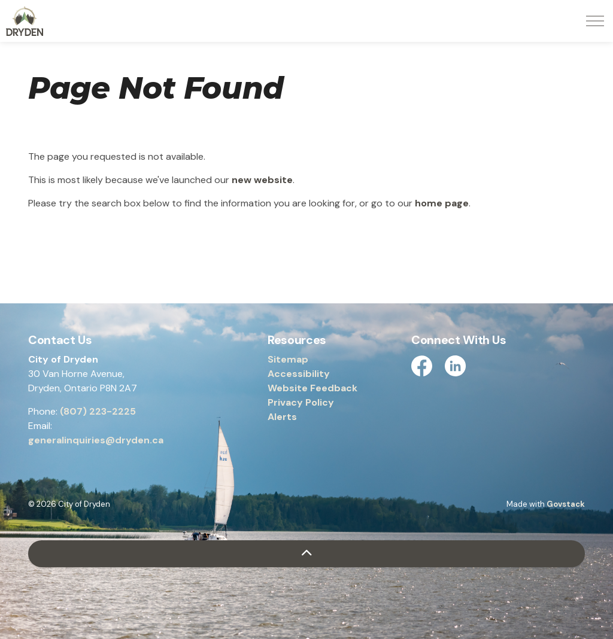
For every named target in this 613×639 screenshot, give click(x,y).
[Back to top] (306, 553)
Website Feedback (312, 388)
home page (442, 203)
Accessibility (299, 373)
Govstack (566, 504)
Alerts (282, 416)
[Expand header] (595, 21)
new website (262, 180)
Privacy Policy (301, 402)
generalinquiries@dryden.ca (95, 440)
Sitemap (288, 359)
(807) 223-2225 (98, 411)
